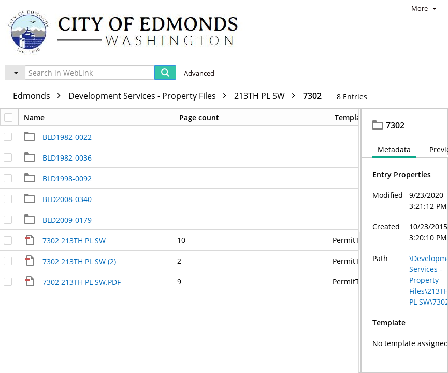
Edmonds (39, 96)
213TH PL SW (267, 96)
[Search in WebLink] (89, 72)
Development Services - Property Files (150, 96)
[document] (405, 241)
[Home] (128, 31)
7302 (312, 96)
